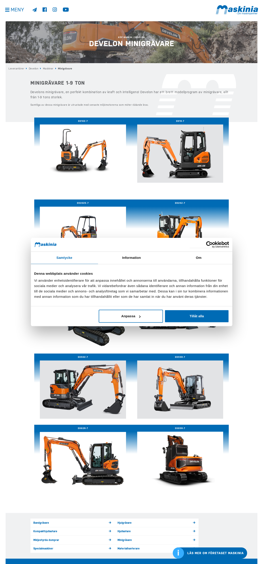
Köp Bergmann (79, 526)
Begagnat (139, 507)
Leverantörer (16, 68)
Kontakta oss (14, 552)
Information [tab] (131, 257)
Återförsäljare (92, 395)
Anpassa (131, 316)
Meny (18, 11)
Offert (138, 538)
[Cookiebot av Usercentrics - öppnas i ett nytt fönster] (209, 244)
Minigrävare (90, 367)
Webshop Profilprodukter (150, 545)
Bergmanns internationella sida (225, 539)
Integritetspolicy (17, 539)
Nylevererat (141, 387)
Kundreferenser (144, 520)
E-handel (76, 551)
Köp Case (76, 520)
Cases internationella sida (222, 528)
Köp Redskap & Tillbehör (86, 538)
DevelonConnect (144, 395)
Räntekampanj (194, 395)
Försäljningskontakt (45, 395)
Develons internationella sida (224, 518)
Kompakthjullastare (146, 359)
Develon (33, 68)
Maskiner (48, 68)
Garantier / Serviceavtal (97, 387)
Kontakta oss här (44, 471)
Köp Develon (79, 514)
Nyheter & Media (144, 514)
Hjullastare (192, 359)
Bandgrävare (41, 359)
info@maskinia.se (16, 507)
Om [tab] (198, 257)
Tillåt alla (197, 316)
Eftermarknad (79, 545)
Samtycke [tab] (64, 257)
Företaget (140, 526)
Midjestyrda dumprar (45, 367)
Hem (73, 507)
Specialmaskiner (144, 367)
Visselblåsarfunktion (19, 545)
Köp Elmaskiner (80, 532)
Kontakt (138, 532)
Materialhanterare (196, 367)
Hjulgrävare (90, 359)
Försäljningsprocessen (198, 387)
